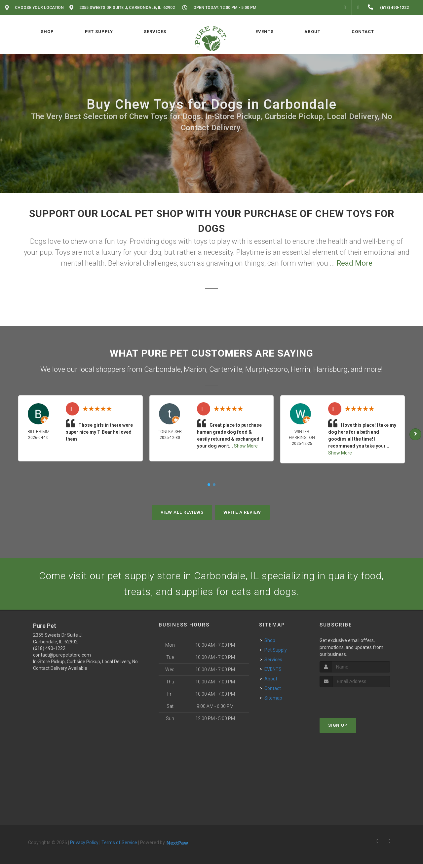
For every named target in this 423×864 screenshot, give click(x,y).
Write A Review (242, 512)
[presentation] (355, 699)
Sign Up (338, 725)
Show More (246, 446)
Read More (354, 263)
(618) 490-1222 (49, 648)
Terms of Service (119, 842)
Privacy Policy (84, 842)
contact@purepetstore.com (62, 655)
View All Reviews (182, 512)
